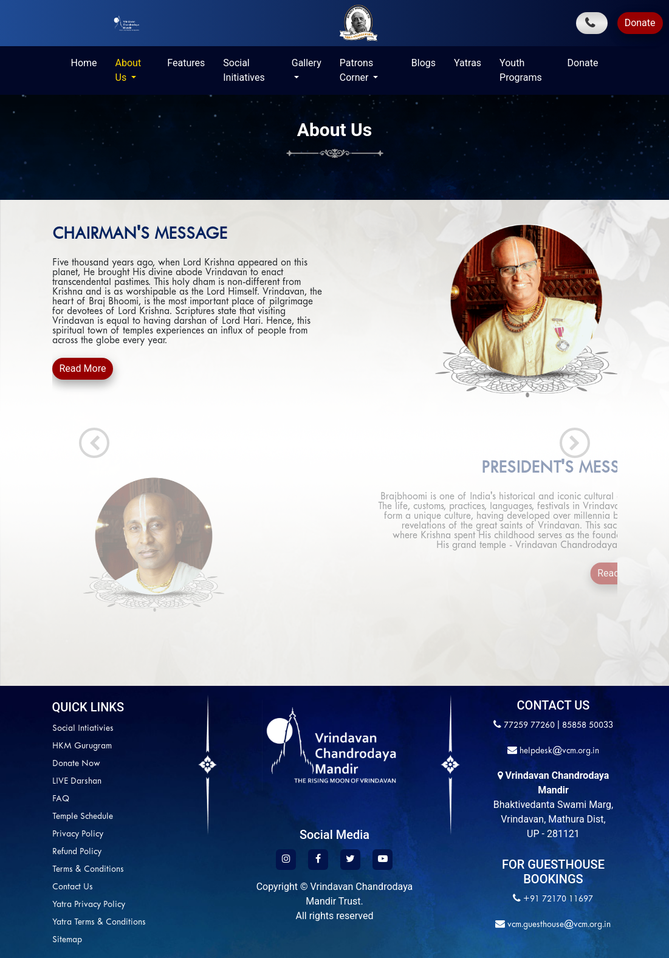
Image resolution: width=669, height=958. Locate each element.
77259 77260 (529, 726)
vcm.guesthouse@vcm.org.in (558, 925)
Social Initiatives (243, 70)
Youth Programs (520, 70)
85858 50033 (587, 726)
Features (186, 63)
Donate (640, 23)
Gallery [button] (306, 63)
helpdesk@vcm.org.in (558, 751)
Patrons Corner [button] (356, 70)
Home (84, 63)
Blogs (423, 63)
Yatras (467, 63)
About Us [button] (128, 70)
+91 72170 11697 (558, 899)
